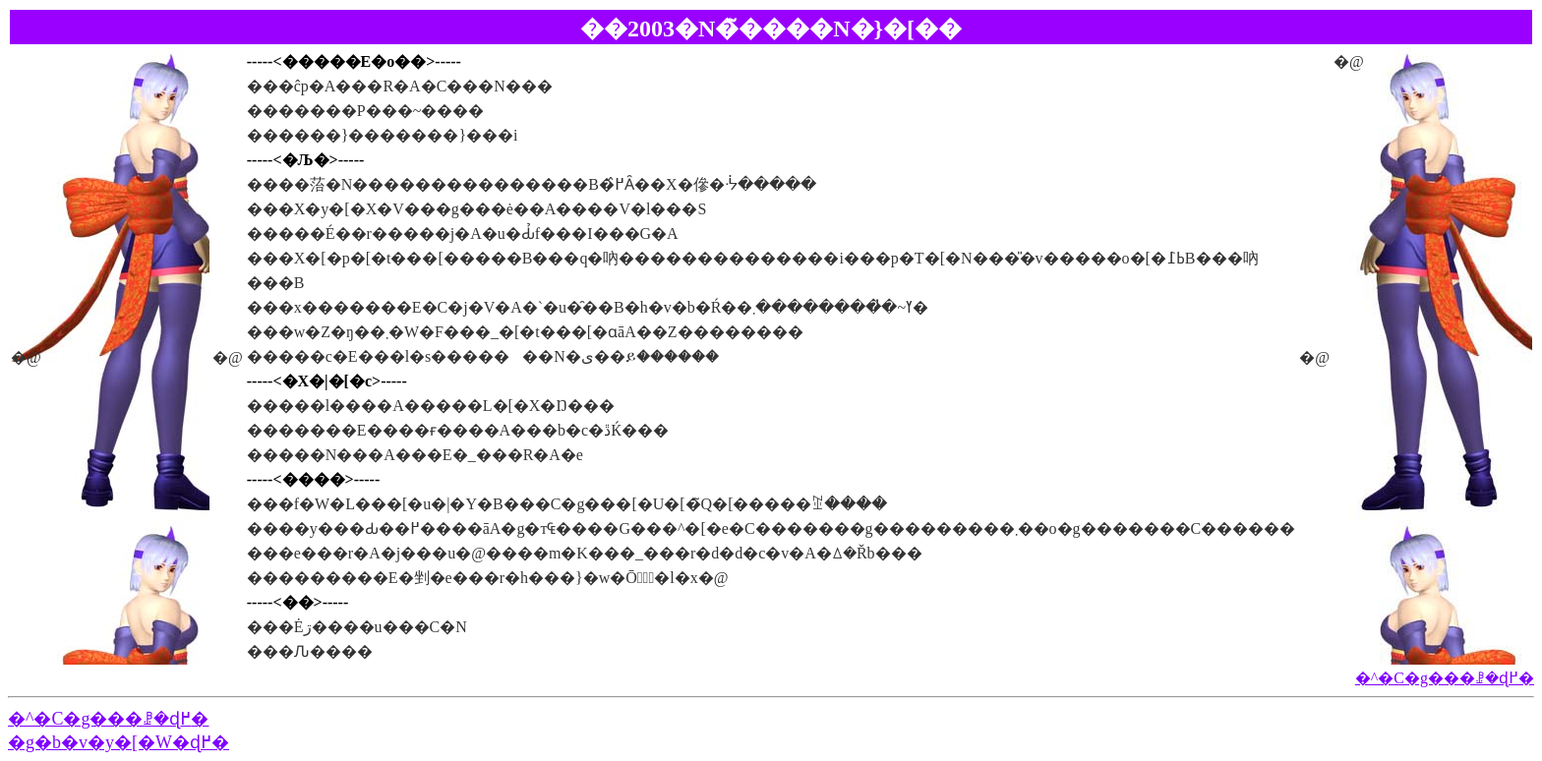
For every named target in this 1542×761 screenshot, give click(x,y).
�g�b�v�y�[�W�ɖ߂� (118, 742)
